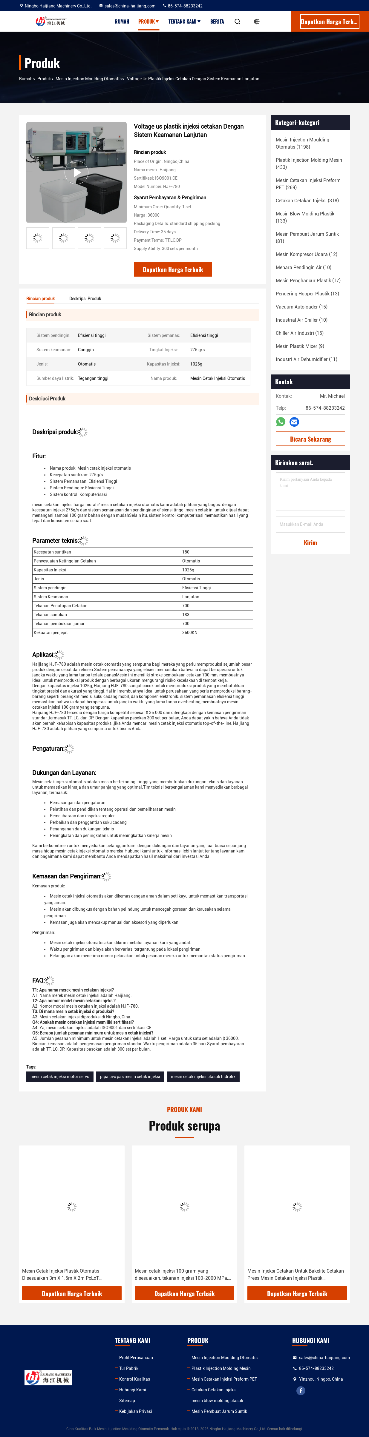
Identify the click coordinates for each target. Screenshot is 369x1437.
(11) (306, 359)
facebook (300, 1390)
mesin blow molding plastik (217, 1400)
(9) (300, 346)
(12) (306, 254)
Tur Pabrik (128, 1368)
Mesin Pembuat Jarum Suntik (219, 1411)
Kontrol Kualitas (134, 1379)
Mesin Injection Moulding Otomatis (89, 78)
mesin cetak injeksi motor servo (59, 1076)
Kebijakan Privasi (135, 1411)
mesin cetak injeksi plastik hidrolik (203, 1076)
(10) (303, 267)
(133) (305, 217)
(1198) (302, 143)
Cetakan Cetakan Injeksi (214, 1389)
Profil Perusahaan (136, 1357)
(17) (308, 280)
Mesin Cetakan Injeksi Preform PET (224, 1379)
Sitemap (127, 1400)
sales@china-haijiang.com (127, 6)
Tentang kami (185, 21)
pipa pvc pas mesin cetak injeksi (130, 1076)
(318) (307, 200)
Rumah (122, 21)
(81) (307, 237)
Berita (217, 21)
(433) (309, 163)
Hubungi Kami (132, 1389)
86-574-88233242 (182, 6)
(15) (301, 307)
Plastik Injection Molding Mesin (221, 1368)
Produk (149, 21)
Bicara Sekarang (310, 438)
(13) (307, 294)
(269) (308, 184)
